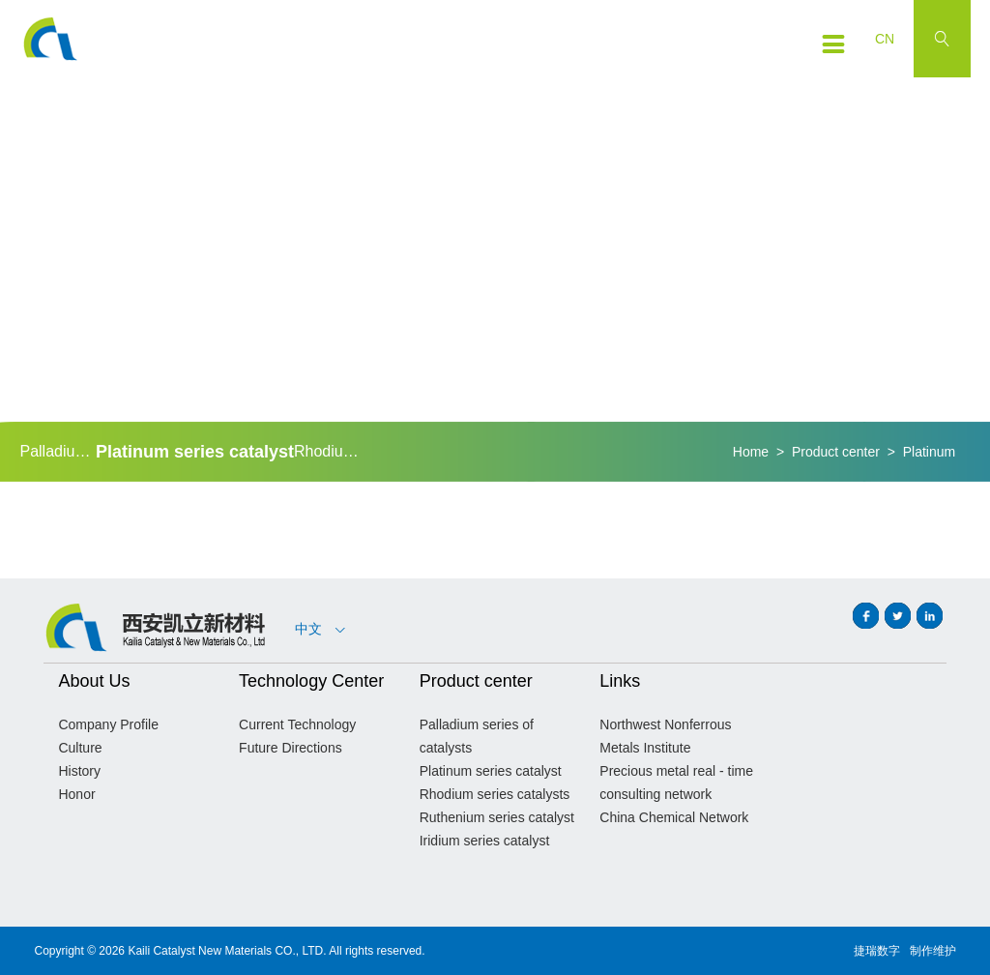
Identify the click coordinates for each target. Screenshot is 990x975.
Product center (836, 451)
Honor (76, 794)
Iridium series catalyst (485, 840)
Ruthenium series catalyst (497, 817)
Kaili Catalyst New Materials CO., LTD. (227, 951)
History (79, 771)
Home (751, 451)
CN (884, 38)
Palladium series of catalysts (57, 451)
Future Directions (290, 747)
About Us (94, 681)
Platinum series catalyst (195, 451)
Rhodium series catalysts (331, 451)
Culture (80, 747)
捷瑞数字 (877, 951)
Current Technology (297, 724)
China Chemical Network (673, 817)
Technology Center (311, 681)
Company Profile (108, 724)
